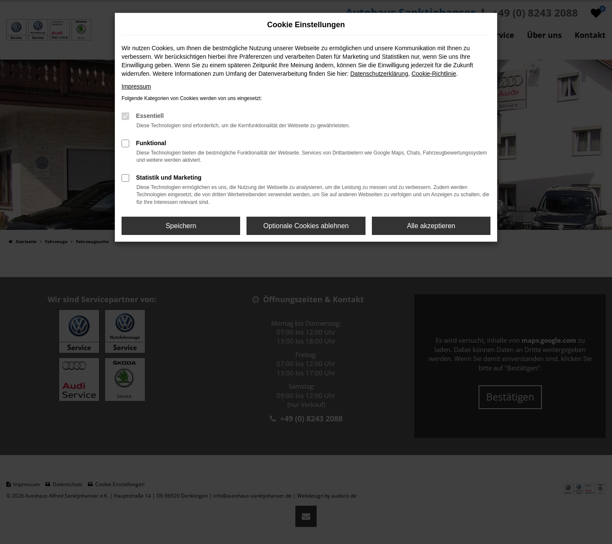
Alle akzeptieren (431, 225)
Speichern (181, 225)
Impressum (136, 86)
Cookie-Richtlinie (433, 73)
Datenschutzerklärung (379, 73)
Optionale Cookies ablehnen (305, 225)
